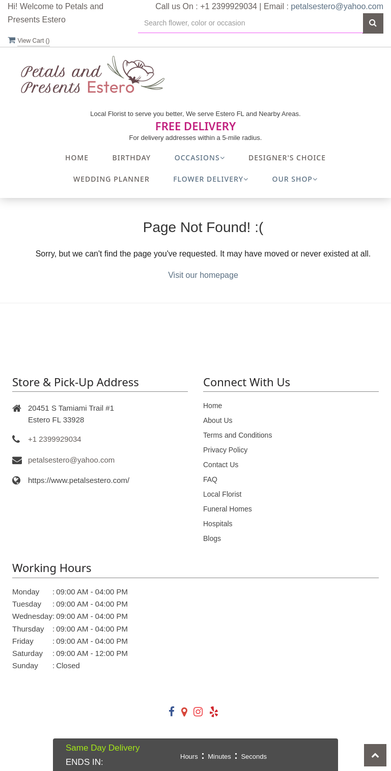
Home (77, 157)
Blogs (212, 538)
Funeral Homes (227, 509)
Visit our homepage (203, 275)
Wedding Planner (111, 179)
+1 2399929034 (54, 439)
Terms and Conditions (237, 435)
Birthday (132, 157)
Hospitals (218, 524)
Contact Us (220, 465)
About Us (218, 420)
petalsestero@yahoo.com (337, 6)
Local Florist (222, 494)
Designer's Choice (287, 157)
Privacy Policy (225, 450)
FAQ (210, 479)
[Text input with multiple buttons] (250, 23)
